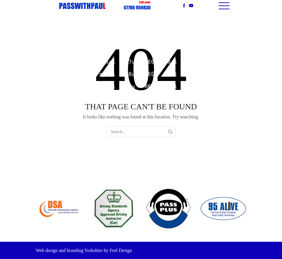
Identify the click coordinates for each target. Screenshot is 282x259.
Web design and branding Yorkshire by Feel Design (84, 250)
